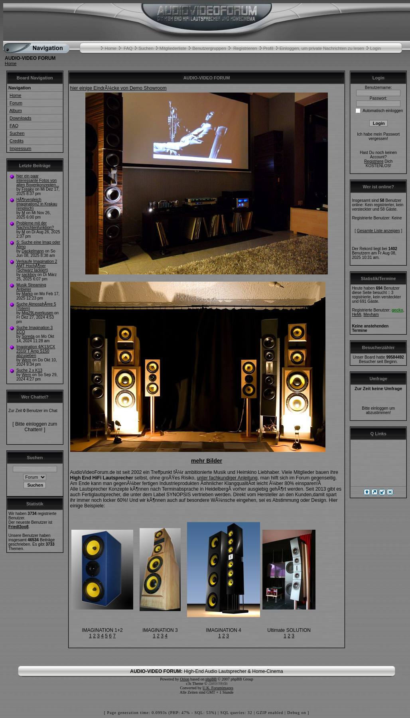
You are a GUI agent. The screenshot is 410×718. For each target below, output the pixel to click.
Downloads (20, 118)
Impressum (20, 148)
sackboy (29, 274)
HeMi (356, 314)
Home (110, 48)
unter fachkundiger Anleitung (227, 478)
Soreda (28, 336)
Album (15, 110)
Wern (26, 360)
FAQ (128, 48)
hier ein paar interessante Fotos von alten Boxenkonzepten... (37, 180)
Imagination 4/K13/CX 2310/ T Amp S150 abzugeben (35, 351)
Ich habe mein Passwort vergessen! (378, 136)
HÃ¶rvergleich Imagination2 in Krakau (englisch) (36, 204)
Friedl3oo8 (18, 527)
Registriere (373, 161)
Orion (184, 679)
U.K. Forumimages (218, 688)
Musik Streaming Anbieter (31, 287)
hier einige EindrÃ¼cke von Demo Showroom (118, 88)
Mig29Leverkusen (37, 313)
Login (375, 48)
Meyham (370, 314)
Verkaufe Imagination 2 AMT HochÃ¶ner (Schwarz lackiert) (36, 265)
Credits (17, 140)
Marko (27, 294)
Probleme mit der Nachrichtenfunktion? (35, 225)
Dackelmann (33, 251)
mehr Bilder (206, 461)
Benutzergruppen (209, 48)
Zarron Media (217, 683)
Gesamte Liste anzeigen (378, 231)
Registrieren (245, 48)
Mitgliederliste (173, 48)
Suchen (145, 48)
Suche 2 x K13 (29, 370)
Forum (16, 103)
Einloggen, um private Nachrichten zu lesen (322, 48)
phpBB (211, 679)
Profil (268, 48)
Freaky (28, 189)
